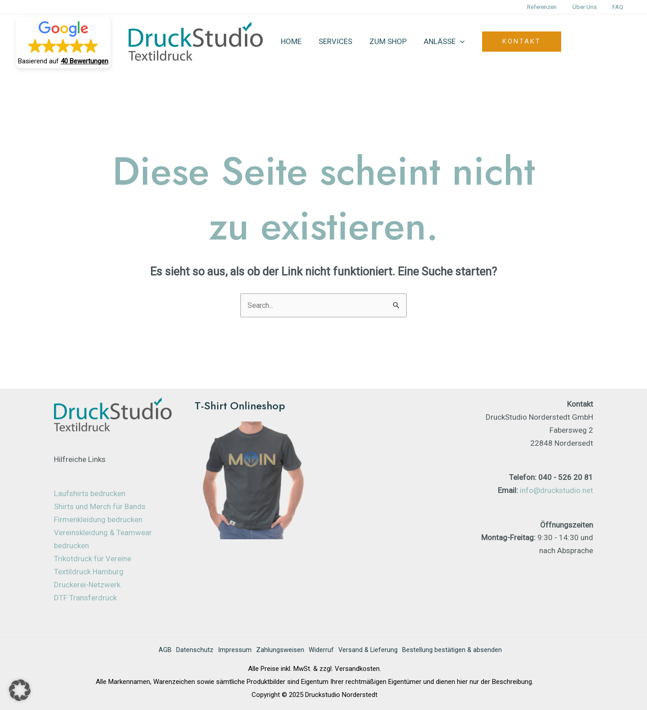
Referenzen (552, 7)
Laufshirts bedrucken (89, 494)
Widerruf (321, 651)
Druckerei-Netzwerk (87, 585)
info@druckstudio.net (556, 490)
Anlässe (437, 41)
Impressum (231, 651)
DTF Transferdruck (85, 598)
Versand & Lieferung (371, 651)
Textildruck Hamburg (89, 572)
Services (333, 41)
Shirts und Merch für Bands (100, 507)
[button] (63, 42)
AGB (156, 651)
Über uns (591, 7)
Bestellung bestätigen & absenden (458, 651)
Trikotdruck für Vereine (92, 559)
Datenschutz (188, 651)
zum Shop (383, 41)
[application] (453, 41)
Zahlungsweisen (278, 651)
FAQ (620, 7)
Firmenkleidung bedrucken (98, 520)
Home (290, 41)
